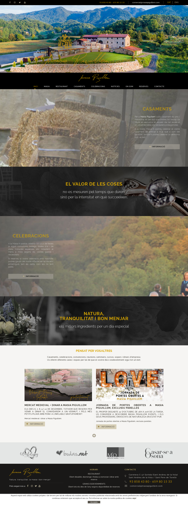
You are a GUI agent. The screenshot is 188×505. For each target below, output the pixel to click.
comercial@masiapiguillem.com (146, 2)
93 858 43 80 (105, 3)
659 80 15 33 (119, 3)
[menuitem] (177, 2)
